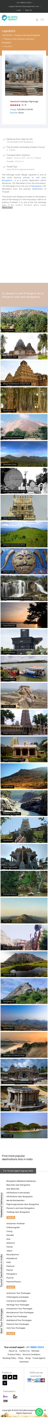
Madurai (10, 1266)
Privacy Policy (14, 1354)
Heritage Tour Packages (17, 1305)
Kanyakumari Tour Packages (20, 1312)
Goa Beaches (12, 1189)
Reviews (35, 1351)
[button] (31, 20)
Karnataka (7, 35)
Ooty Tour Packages (15, 1328)
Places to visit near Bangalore (27, 35)
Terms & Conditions (31, 1354)
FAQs (20, 1358)
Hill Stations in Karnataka (18, 1193)
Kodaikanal (11, 1258)
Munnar (10, 1278)
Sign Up (28, 10)
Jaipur (9, 1251)
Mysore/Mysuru (13, 1282)
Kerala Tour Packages (16, 1316)
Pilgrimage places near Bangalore (22, 1204)
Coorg (9, 1231)
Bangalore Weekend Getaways (21, 1181)
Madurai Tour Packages (17, 1324)
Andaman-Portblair (15, 1224)
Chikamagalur (13, 1227)
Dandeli (10, 1235)
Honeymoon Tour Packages (19, 1309)
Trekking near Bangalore (18, 1212)
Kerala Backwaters (15, 1200)
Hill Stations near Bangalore (19, 1197)
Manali (9, 1270)
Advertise (24, 1362)
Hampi (9, 1247)
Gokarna (10, 1243)
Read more (7, 207)
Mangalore (11, 1274)
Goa (8, 1239)
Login (18, 10)
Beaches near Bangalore (18, 1185)
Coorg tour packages (16, 1301)
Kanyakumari (12, 1255)
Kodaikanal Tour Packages (19, 1320)
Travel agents (38, 1358)
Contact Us (24, 1351)
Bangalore (36, 186)
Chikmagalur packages (17, 1297)
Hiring (28, 1358)
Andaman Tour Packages (18, 1293)
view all (11, 1217)
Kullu (8, 1262)
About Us (13, 1351)
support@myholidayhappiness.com (24, 6)
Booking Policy (9, 1358)
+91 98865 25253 (23, 3)
